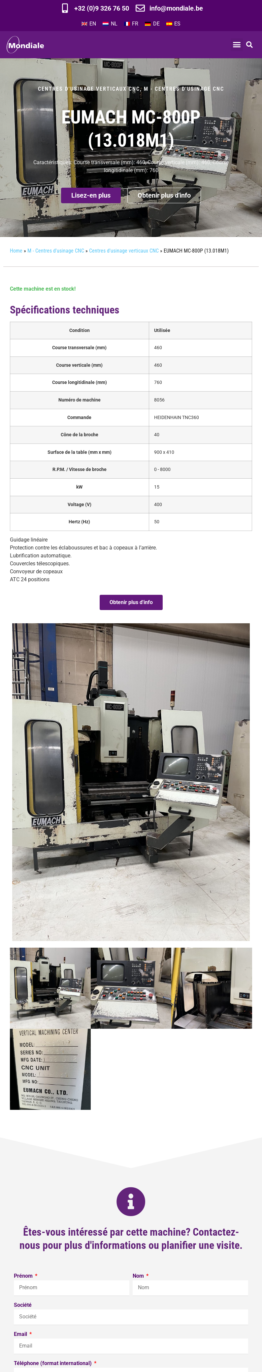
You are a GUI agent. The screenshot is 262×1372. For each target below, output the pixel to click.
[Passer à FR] (131, 23)
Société (23, 1305)
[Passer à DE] (152, 23)
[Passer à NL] (109, 23)
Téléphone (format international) (53, 1363)
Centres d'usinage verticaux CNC (89, 89)
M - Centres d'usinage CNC (184, 89)
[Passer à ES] (173, 23)
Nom (139, 1276)
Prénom (24, 1276)
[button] (237, 44)
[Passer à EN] (88, 23)
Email (21, 1334)
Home (16, 251)
